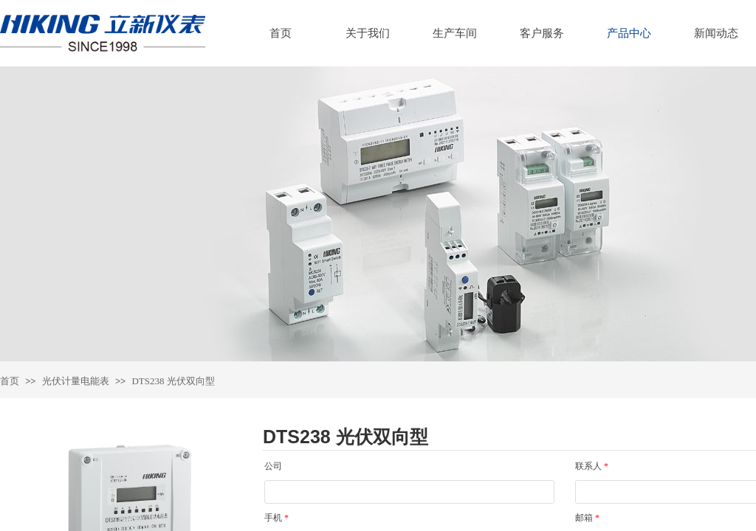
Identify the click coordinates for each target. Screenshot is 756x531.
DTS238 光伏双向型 (172, 380)
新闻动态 (716, 33)
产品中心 (629, 33)
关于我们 (368, 33)
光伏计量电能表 (75, 380)
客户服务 (542, 33)
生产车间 (455, 33)
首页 (280, 33)
